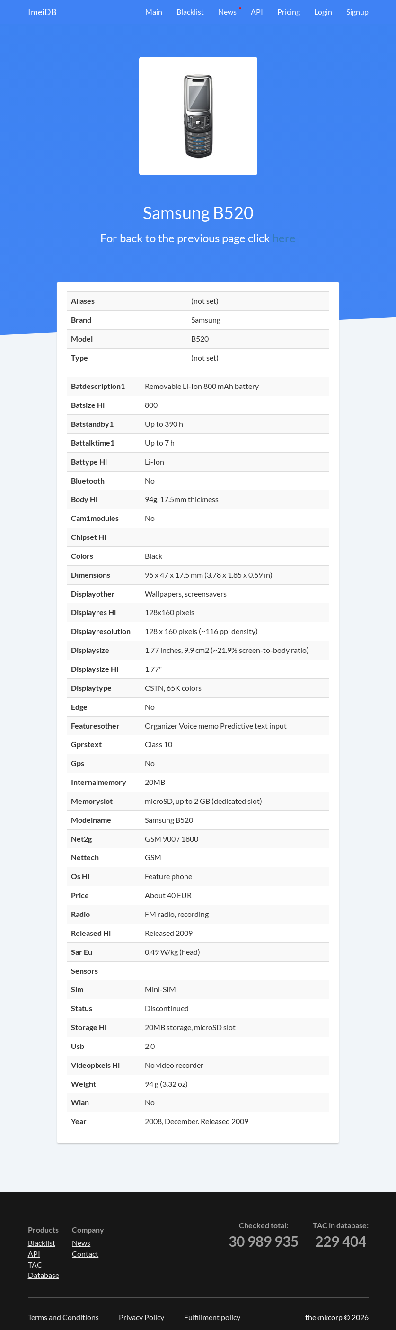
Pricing (288, 11)
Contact (85, 1253)
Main (153, 11)
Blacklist (190, 11)
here (284, 238)
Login (323, 11)
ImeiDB (42, 12)
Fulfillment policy (212, 1316)
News (227, 11)
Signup (357, 11)
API (257, 11)
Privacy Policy (141, 1316)
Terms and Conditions (63, 1316)
